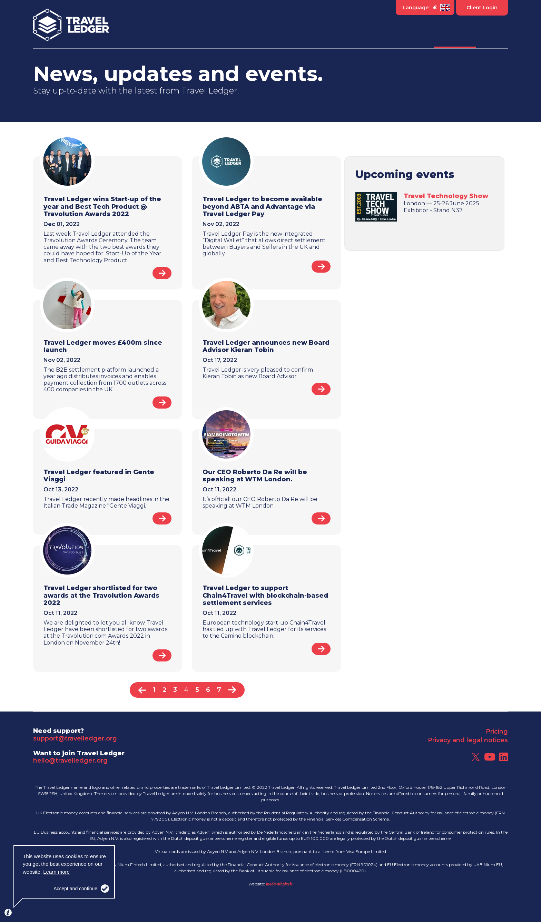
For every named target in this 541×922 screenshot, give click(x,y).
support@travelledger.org (75, 738)
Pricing (497, 731)
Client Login (482, 7)
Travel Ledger (71, 25)
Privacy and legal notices (468, 740)
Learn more (56, 872)
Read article (162, 273)
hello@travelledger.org (70, 760)
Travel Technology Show (446, 196)
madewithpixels (279, 884)
